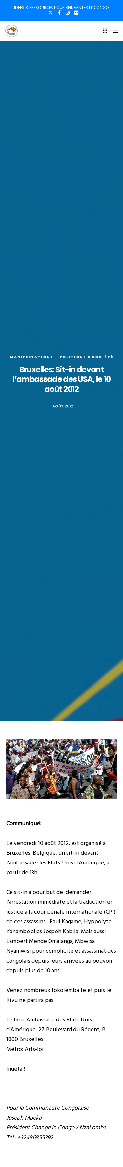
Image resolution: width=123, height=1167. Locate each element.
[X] (50, 12)
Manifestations (31, 356)
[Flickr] (76, 12)
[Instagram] (68, 12)
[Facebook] (59, 12)
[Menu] (113, 31)
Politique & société (86, 356)
